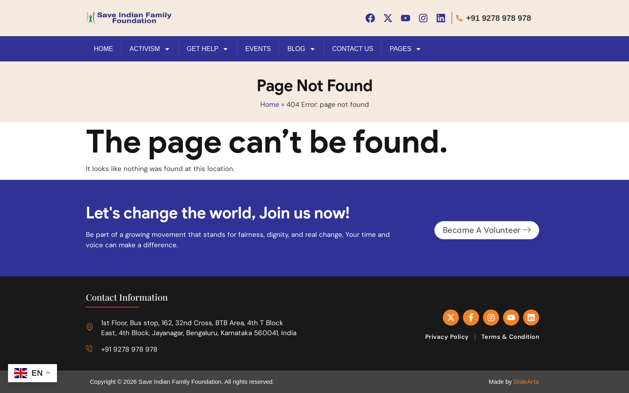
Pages (406, 48)
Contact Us (352, 48)
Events (258, 48)
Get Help (208, 48)
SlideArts (526, 381)
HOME (103, 48)
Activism (150, 48)
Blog (301, 48)
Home (269, 104)
